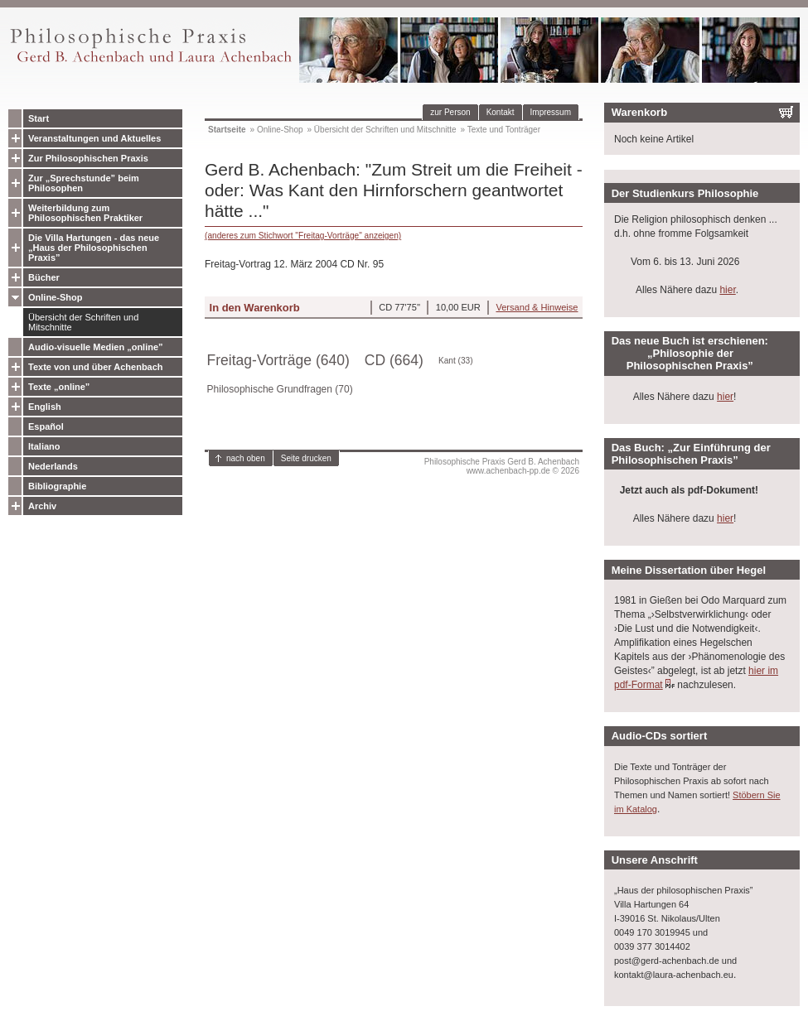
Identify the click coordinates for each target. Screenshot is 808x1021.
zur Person (450, 112)
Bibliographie (57, 486)
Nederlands (53, 466)
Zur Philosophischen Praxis (88, 158)
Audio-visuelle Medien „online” (95, 347)
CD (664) (394, 360)
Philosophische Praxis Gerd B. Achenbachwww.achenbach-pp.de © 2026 (501, 466)
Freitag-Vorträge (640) (278, 360)
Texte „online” (59, 387)
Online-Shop (55, 297)
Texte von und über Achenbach (95, 367)
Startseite (227, 129)
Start (38, 118)
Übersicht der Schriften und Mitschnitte (83, 322)
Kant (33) (455, 360)
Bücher (44, 277)
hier (727, 290)
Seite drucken (306, 458)
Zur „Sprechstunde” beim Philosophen (83, 183)
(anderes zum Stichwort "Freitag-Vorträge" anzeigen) (303, 235)
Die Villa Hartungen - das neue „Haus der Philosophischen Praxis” (93, 247)
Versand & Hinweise (537, 307)
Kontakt (500, 112)
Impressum (550, 112)
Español (46, 426)
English (44, 407)
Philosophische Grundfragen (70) (280, 389)
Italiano (44, 446)
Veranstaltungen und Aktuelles (94, 138)
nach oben (245, 458)
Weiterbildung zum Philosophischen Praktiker (85, 213)
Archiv (42, 506)
